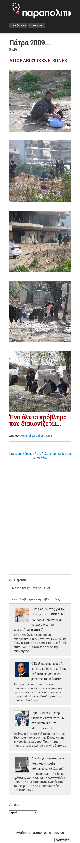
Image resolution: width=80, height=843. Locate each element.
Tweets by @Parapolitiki (29, 588)
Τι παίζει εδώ (18, 25)
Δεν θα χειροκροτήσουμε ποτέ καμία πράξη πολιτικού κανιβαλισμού (48, 763)
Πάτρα (48, 435)
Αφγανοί (25, 435)
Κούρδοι (37, 435)
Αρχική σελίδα (40, 455)
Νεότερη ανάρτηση (21, 454)
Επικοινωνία (36, 25)
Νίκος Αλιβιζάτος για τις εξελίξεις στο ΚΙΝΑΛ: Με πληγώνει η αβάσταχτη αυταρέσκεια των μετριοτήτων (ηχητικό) (39, 619)
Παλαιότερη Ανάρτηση (56, 454)
